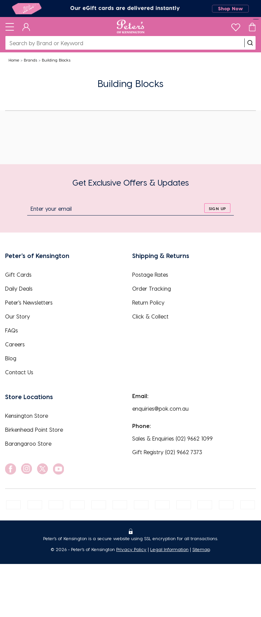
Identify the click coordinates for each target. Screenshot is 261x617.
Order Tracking (151, 288)
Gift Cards (18, 274)
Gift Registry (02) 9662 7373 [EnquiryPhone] (167, 452)
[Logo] (130, 26)
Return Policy (148, 302)
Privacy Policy (131, 549)
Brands (30, 59)
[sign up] (217, 208)
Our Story (17, 316)
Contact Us (19, 372)
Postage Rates (150, 274)
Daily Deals (19, 288)
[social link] (10, 469)
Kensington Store (26, 415)
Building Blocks (56, 59)
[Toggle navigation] (9, 26)
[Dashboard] (26, 26)
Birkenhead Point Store (34, 429)
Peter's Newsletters (29, 302)
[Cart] (252, 26)
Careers (15, 344)
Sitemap (201, 549)
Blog (10, 358)
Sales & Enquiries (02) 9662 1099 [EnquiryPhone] (172, 438)
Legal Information (169, 549)
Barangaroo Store (28, 443)
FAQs (11, 330)
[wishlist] (235, 25)
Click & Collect (150, 316)
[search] (250, 43)
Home (13, 59)
